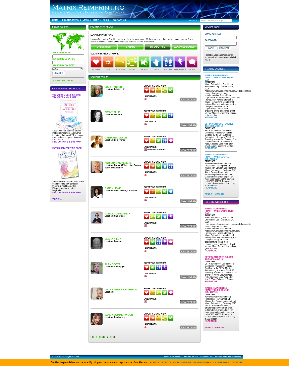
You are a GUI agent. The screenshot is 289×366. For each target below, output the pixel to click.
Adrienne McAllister (119, 163)
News (86, 20)
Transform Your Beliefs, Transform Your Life (66, 96)
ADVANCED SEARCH (62, 81)
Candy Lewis (113, 188)
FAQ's (106, 20)
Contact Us (119, 20)
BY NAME (130, 47)
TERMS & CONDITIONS (172, 357)
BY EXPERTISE (157, 47)
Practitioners (70, 20)
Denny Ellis (112, 112)
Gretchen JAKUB (116, 137)
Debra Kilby (113, 239)
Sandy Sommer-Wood (119, 315)
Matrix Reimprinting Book (67, 148)
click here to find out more (226, 362)
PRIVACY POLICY (191, 357)
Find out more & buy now (66, 142)
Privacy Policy (161, 362)
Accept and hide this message (190, 362)
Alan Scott (112, 264)
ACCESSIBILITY (206, 357)
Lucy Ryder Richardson (121, 289)
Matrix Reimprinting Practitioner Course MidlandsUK (217, 157)
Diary (96, 20)
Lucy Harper (113, 87)
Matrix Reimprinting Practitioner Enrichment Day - (219, 77)
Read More (211, 117)
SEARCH (209, 194)
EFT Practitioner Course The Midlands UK (219, 125)
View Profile (188, 99)
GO (234, 20)
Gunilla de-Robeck (117, 213)
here (208, 60)
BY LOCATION (104, 47)
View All (57, 199)
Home (55, 20)
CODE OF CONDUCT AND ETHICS (228, 357)
